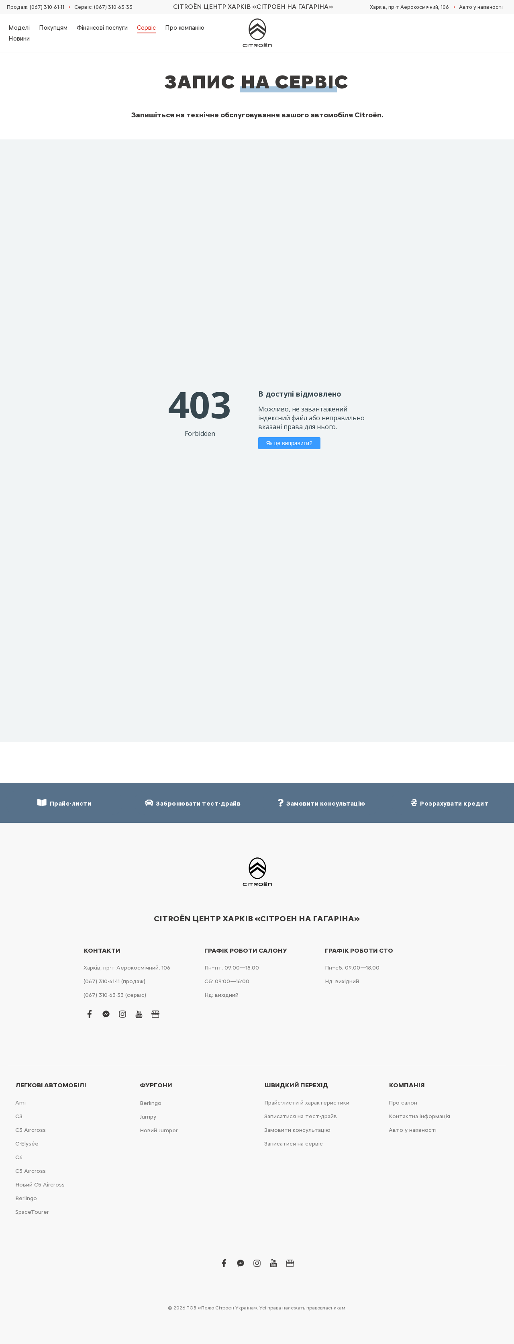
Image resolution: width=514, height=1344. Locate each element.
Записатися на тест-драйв (300, 1116)
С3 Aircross (30, 1130)
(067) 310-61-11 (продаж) (114, 981)
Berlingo (26, 1198)
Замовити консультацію (297, 1130)
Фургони (156, 1085)
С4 (18, 1157)
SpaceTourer (32, 1212)
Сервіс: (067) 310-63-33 (103, 7)
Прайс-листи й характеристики (306, 1102)
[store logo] (257, 33)
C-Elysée (27, 1143)
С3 (18, 1116)
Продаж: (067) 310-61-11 (35, 7)
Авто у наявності (481, 7)
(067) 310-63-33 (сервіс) (115, 995)
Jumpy (148, 1116)
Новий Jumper (159, 1130)
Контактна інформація (419, 1116)
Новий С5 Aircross (40, 1184)
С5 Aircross (30, 1171)
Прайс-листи (64, 803)
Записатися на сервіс (293, 1143)
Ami (20, 1102)
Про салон (403, 1102)
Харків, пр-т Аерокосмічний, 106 (409, 7)
